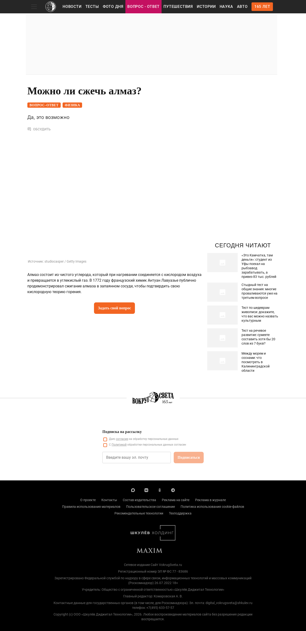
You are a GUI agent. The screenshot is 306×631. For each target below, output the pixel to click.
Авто (242, 6)
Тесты (92, 6)
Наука (226, 6)
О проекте (88, 500)
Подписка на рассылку (122, 432)
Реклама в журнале (210, 500)
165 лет (262, 6)
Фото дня (113, 6)
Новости (72, 6)
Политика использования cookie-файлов (212, 507)
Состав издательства (139, 500)
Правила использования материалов (91, 507)
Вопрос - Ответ (143, 6)
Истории (206, 6)
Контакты (109, 500)
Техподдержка (180, 513)
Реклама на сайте (175, 500)
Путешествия (178, 6)
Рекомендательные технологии (138, 513)
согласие (122, 439)
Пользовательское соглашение (150, 507)
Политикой (119, 444)
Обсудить (39, 129)
